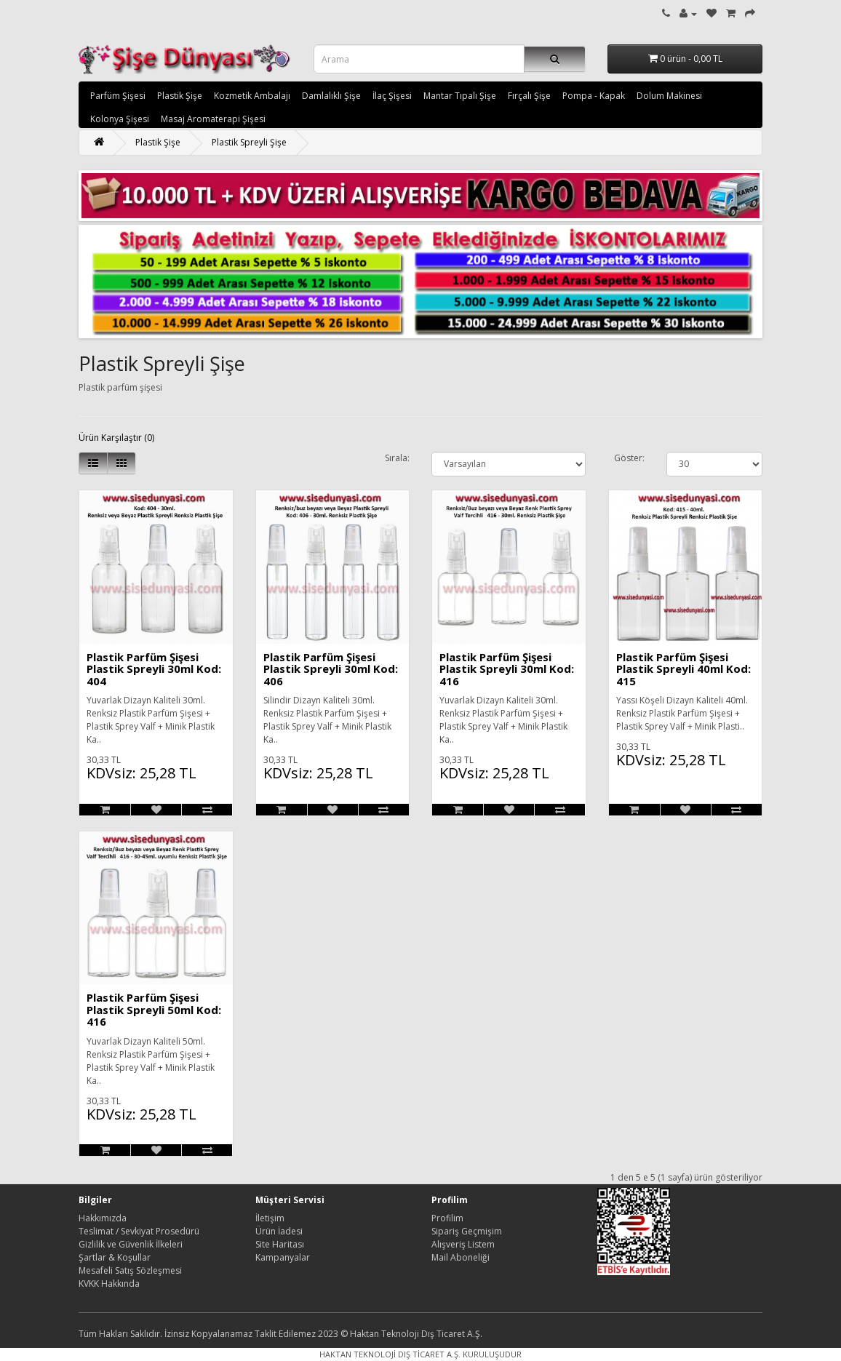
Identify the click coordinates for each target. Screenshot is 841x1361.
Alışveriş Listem (463, 1244)
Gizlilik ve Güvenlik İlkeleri (131, 1244)
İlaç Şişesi (392, 95)
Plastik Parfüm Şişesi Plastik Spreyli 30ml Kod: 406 (330, 669)
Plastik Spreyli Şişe (249, 142)
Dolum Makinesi (669, 95)
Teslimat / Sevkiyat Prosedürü (139, 1231)
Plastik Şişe (179, 95)
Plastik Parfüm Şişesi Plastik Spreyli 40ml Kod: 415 (683, 669)
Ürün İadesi (279, 1231)
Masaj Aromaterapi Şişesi (213, 119)
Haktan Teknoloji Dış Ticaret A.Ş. (416, 1334)
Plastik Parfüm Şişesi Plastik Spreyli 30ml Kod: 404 (154, 669)
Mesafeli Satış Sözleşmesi (130, 1270)
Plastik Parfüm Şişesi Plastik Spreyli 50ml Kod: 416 (154, 1009)
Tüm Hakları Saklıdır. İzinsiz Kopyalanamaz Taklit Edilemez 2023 (208, 1334)
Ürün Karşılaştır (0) (116, 437)
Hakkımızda (103, 1218)
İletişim (269, 1218)
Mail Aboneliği (460, 1257)
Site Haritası (279, 1244)
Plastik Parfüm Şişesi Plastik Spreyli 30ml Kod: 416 (506, 669)
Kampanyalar (282, 1257)
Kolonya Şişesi (119, 119)
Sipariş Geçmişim (466, 1231)
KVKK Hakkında (109, 1283)
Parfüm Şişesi (118, 95)
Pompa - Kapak (593, 95)
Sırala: (397, 458)
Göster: (629, 458)
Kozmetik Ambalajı (252, 95)
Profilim (447, 1218)
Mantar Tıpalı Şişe (459, 95)
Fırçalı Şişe (529, 95)
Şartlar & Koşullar (115, 1257)
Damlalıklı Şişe (331, 95)
